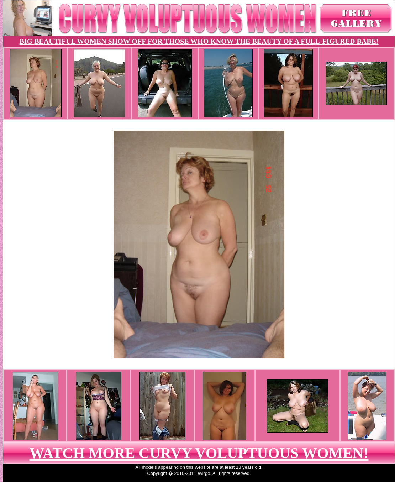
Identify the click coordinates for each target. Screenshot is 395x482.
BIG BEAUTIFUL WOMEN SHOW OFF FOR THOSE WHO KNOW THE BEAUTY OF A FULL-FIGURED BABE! (198, 41)
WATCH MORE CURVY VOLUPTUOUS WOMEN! (199, 453)
